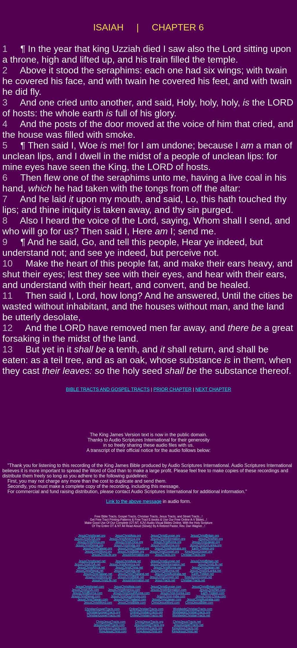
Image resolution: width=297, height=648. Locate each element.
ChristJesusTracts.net (187, 621)
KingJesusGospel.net (198, 577)
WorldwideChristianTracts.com (192, 609)
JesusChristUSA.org (87, 538)
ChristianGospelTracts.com (102, 609)
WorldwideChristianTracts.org (191, 612)
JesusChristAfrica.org (91, 542)
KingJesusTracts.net (185, 628)
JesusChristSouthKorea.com (131, 593)
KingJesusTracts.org (149, 628)
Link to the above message (134, 501)
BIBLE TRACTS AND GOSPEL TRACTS (108, 389)
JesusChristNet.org (210, 538)
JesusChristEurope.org (165, 535)
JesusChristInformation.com (168, 589)
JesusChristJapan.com (166, 599)
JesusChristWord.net (98, 577)
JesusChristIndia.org (127, 545)
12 (7, 328)
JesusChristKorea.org (167, 542)
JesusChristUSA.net (87, 564)
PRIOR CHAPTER (172, 389)
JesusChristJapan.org (206, 542)
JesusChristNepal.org (89, 545)
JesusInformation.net (135, 580)
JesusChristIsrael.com (89, 586)
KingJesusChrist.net (185, 631)
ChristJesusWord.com (165, 602)
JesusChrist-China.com (211, 596)
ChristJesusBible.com (199, 602)
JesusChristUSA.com (85, 589)
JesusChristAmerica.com (124, 589)
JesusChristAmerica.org (124, 538)
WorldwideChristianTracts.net (191, 615)
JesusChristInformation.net (168, 564)
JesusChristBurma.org (165, 545)
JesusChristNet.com (212, 589)
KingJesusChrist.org (149, 631)
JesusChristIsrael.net (91, 561)
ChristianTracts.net (193, 580)
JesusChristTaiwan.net (97, 573)
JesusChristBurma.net (165, 570)
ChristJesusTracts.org (149, 621)
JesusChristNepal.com (85, 596)
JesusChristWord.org (98, 551)
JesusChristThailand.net (133, 573)
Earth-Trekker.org (203, 548)
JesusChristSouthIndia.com (128, 596)
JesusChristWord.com (98, 602)
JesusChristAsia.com (127, 586)
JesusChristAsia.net (128, 561)
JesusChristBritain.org (205, 535)
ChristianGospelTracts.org (103, 612)
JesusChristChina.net (129, 567)
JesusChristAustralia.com (203, 599)
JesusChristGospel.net (164, 577)
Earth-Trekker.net (202, 573)
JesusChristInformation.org (168, 538)
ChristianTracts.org (193, 554)
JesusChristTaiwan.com (92, 599)
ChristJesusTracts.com (110, 621)
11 (7, 295)
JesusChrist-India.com (171, 596)
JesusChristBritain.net (204, 561)
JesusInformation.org (135, 554)
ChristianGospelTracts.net (103, 615)
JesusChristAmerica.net (124, 564)
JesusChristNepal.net (90, 570)
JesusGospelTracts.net (188, 625)
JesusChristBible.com (132, 602)
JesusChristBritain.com (206, 586)
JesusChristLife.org (104, 554)
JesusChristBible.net (130, 577)
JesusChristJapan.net (206, 567)
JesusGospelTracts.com (109, 625)
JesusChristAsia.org (128, 535)
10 (7, 263)
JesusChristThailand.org (133, 548)
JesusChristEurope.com (166, 586)
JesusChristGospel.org (164, 551)
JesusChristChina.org (129, 542)
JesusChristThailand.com (130, 599)
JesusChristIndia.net (127, 570)
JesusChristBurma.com (87, 593)
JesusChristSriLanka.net (205, 570)
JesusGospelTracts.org (149, 625)
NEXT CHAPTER (213, 389)
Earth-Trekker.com (212, 593)
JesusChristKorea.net (167, 567)
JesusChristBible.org (130, 551)
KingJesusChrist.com (112, 631)
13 (7, 349)
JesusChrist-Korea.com (175, 593)
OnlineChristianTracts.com (146, 609)
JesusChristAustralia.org (170, 548)
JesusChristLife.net (210, 564)
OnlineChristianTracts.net (146, 615)
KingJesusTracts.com (112, 628)
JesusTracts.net (165, 580)
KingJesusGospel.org (198, 551)
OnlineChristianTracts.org (146, 612)
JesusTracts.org (165, 554)
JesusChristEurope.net (165, 561)
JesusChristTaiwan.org (97, 548)
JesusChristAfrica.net (91, 567)
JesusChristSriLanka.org (206, 545)
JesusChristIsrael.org (91, 535)
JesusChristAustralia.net (170, 573)
